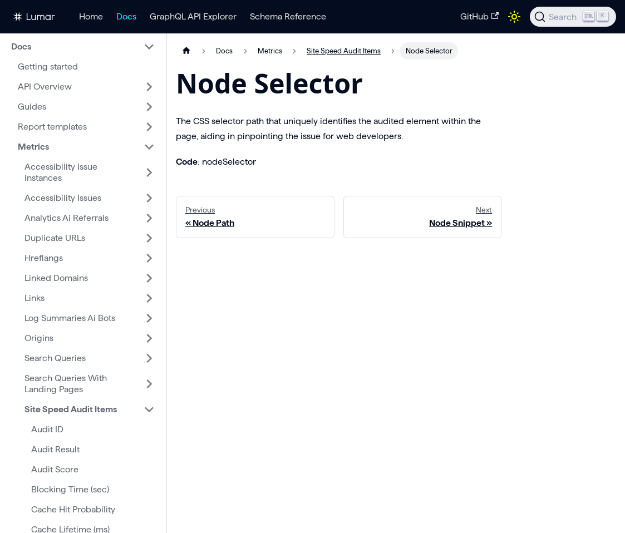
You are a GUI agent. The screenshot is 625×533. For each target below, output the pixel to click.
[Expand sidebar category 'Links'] (149, 298)
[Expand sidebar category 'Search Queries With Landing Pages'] (149, 383)
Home (91, 16)
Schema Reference (288, 16)
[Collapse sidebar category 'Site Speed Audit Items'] (149, 409)
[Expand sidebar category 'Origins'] (149, 338)
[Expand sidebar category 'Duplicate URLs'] (149, 238)
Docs (126, 16)
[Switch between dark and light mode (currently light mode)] (514, 17)
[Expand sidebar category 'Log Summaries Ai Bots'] (149, 318)
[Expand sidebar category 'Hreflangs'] (149, 258)
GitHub (479, 16)
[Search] (573, 17)
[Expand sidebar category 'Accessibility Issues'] (149, 198)
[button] (82, 47)
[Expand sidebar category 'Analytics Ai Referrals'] (149, 218)
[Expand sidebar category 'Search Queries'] (149, 358)
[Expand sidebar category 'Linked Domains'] (149, 278)
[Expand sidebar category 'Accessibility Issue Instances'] (149, 172)
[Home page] (186, 51)
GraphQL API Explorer (193, 16)
